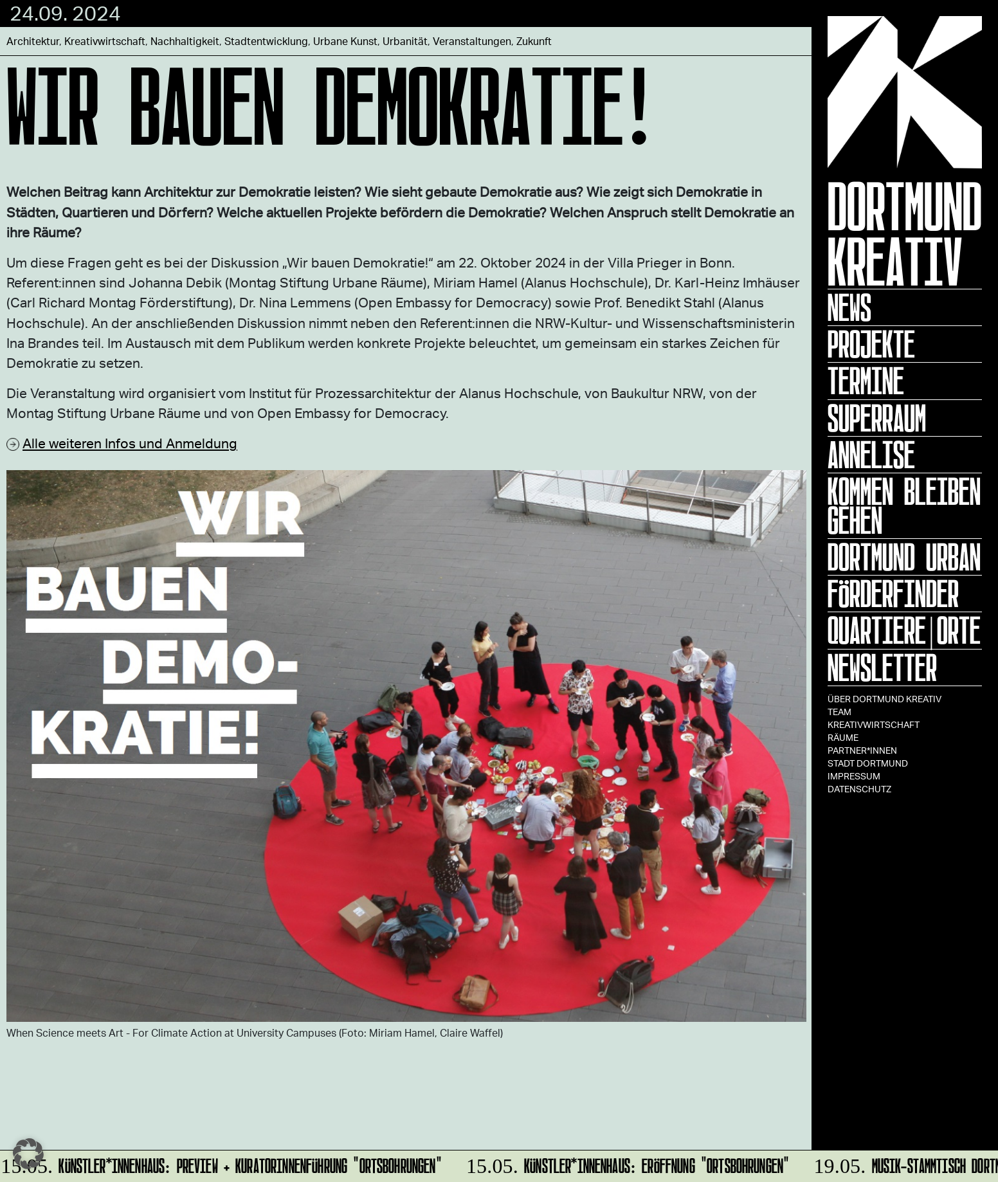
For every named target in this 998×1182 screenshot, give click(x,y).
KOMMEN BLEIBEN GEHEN (904, 505)
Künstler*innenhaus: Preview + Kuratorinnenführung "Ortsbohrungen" (221, 1163)
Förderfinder (893, 594)
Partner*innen (862, 750)
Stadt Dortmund (868, 763)
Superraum (877, 418)
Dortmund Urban (904, 557)
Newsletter (882, 668)
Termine (866, 381)
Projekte (871, 344)
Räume (843, 737)
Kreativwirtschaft (874, 724)
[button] (28, 1153)
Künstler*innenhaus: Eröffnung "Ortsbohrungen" (626, 1163)
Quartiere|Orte (904, 630)
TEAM (839, 711)
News (849, 307)
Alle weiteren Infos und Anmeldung (130, 442)
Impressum (854, 775)
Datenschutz (859, 788)
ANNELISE (871, 455)
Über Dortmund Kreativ (884, 698)
